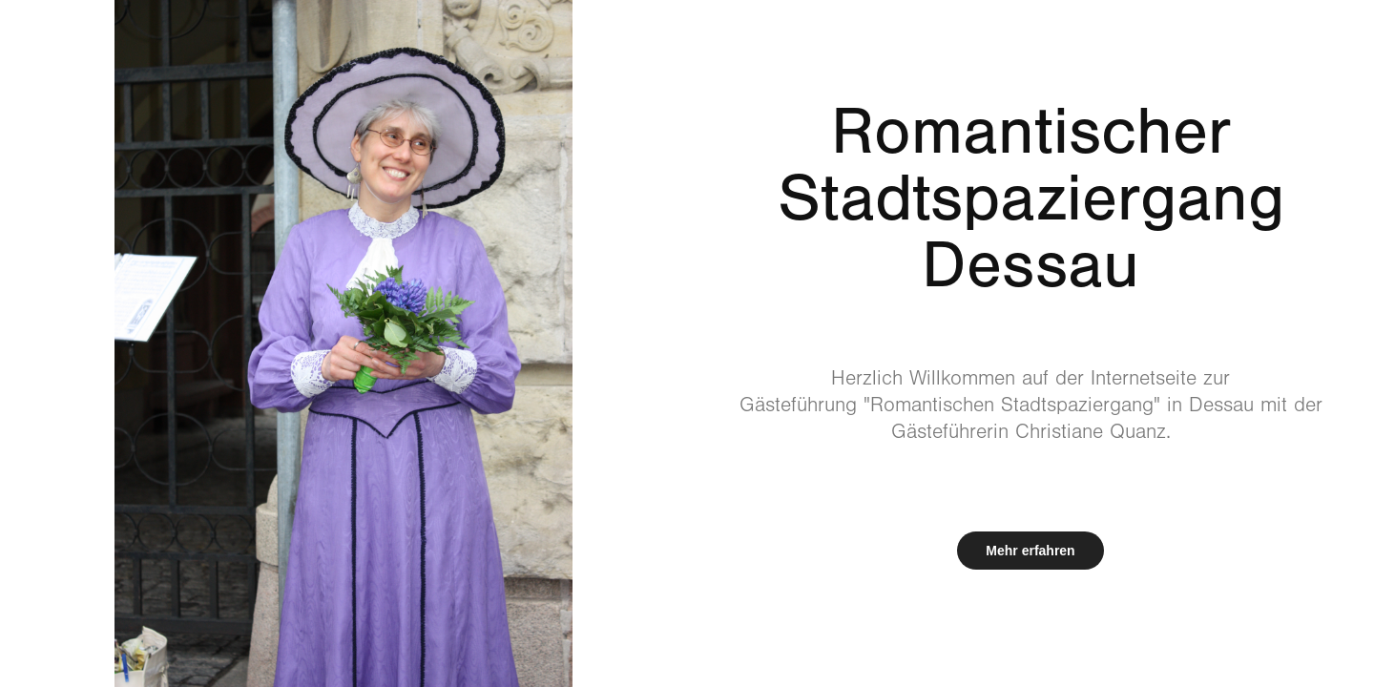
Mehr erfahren (1030, 550)
